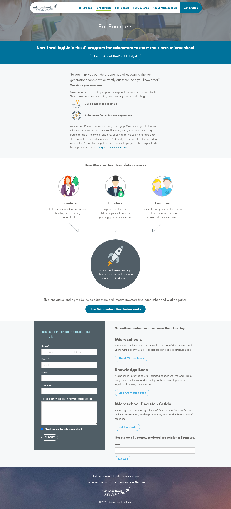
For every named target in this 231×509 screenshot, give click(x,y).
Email (45, 359)
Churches (141, 8)
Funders (122, 8)
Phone (44, 372)
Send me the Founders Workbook (63, 429)
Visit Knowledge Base (132, 392)
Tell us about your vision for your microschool (66, 398)
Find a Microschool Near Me (128, 482)
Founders (103, 8)
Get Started (191, 8)
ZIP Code (46, 385)
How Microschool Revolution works (116, 309)
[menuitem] (85, 7)
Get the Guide (127, 427)
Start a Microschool (97, 482)
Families (84, 8)
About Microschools (165, 8)
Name (45, 346)
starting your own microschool (111, 147)
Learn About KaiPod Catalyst (115, 56)
